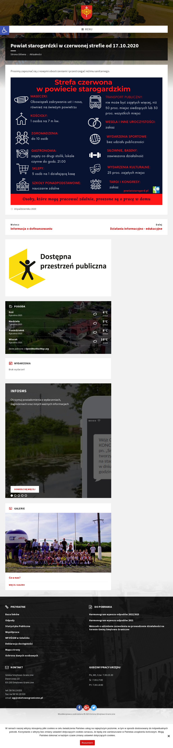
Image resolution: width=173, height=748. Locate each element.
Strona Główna (18, 54)
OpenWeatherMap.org (37, 348)
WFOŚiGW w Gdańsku (17, 637)
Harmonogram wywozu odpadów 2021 (111, 620)
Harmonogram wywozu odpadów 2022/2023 (114, 614)
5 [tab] (26, 496)
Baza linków (12, 614)
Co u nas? (14, 577)
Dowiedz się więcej (26, 490)
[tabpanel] (58, 440)
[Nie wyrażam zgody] (168, 736)
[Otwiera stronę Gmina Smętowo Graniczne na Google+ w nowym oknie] (86, 708)
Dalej (159, 224)
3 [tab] (19, 496)
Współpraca (12, 632)
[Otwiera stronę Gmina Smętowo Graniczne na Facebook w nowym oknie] (79, 708)
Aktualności (36, 54)
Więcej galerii (17, 585)
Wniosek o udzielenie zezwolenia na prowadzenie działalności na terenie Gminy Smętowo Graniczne (126, 628)
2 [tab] (16, 496)
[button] (4, 30)
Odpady (9, 620)
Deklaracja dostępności (19, 643)
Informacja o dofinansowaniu (31, 229)
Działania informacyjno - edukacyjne (136, 229)
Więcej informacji (124, 735)
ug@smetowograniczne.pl (27, 697)
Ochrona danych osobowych (21, 655)
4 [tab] (23, 496)
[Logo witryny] (86, 12)
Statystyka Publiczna (17, 626)
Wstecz (15, 224)
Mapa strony (12, 649)
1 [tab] (12, 496)
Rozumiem (87, 742)
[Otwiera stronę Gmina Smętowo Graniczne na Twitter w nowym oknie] (94, 708)
